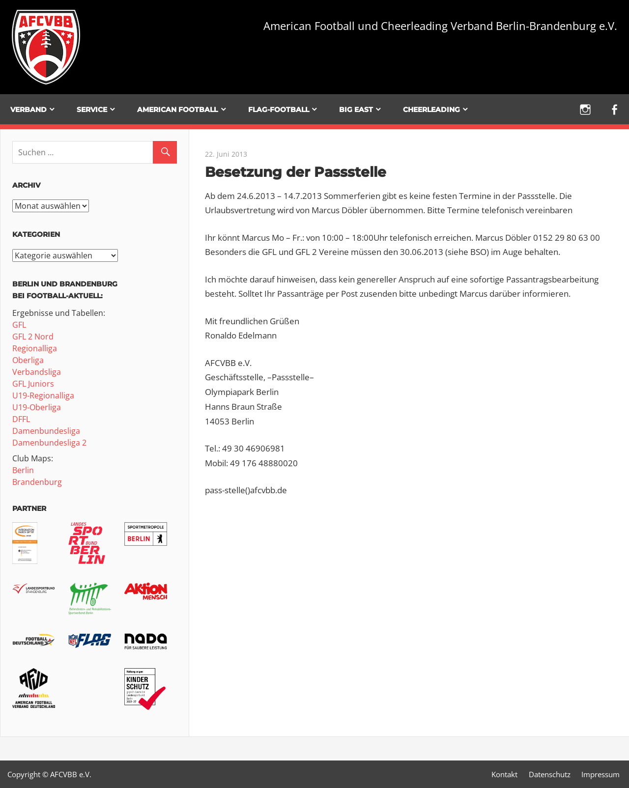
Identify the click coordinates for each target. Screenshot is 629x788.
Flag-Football (278, 109)
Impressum (600, 774)
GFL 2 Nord (33, 336)
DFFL (21, 419)
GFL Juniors (33, 383)
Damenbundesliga (46, 430)
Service (92, 109)
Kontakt (504, 774)
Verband (28, 109)
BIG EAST (356, 109)
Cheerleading (431, 109)
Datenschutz (550, 774)
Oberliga (28, 360)
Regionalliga (34, 348)
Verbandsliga (36, 371)
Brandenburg (37, 482)
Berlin (23, 470)
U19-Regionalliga (43, 395)
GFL (19, 324)
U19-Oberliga (36, 407)
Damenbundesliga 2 (49, 442)
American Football (177, 109)
